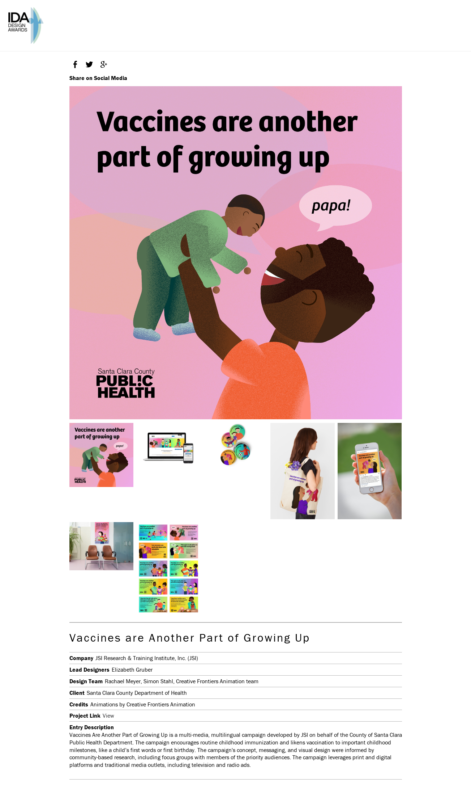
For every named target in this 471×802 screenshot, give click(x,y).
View (108, 715)
